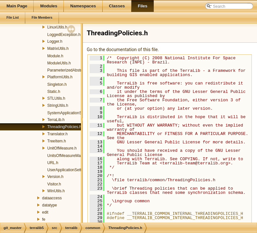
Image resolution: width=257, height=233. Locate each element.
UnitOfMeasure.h (62, 148)
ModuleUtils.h (59, 63)
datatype (49, 205)
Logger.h (54, 41)
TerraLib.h (55, 119)
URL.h (52, 163)
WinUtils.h (56, 191)
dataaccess (52, 198)
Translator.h (57, 134)
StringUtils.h (57, 105)
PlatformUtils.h (60, 77)
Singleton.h (57, 84)
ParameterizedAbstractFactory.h (75, 70)
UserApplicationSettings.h (69, 170)
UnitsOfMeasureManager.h (70, 155)
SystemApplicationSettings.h (71, 113)
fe (43, 219)
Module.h (55, 56)
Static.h (53, 91)
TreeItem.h (56, 141)
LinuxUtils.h (57, 27)
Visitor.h (54, 184)
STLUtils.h (56, 98)
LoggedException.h (64, 34)
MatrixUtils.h (58, 48)
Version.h (55, 176)
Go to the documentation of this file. (123, 49)
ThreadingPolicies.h (64, 127)
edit (45, 212)
